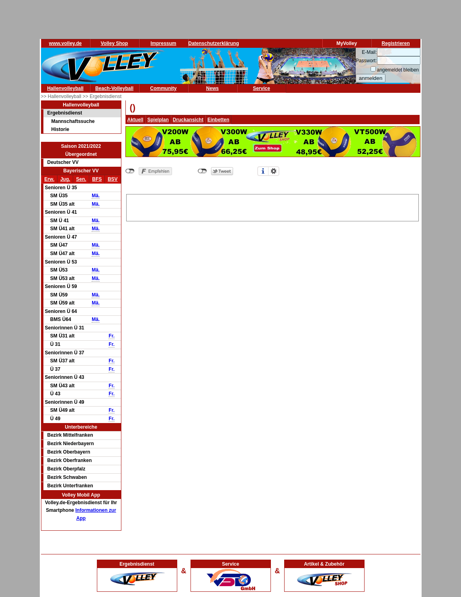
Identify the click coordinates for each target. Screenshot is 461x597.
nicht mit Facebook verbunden (130, 171)
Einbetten (218, 120)
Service (261, 88)
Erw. (49, 179)
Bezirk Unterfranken (70, 486)
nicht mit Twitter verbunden (202, 171)
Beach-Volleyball (114, 88)
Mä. (96, 195)
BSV (113, 179)
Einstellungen (273, 171)
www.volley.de (65, 43)
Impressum (163, 43)
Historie (60, 129)
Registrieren (395, 43)
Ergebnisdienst (64, 113)
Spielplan (158, 120)
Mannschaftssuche (73, 121)
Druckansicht (188, 120)
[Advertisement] (272, 206)
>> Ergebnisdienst (102, 96)
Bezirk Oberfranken (69, 460)
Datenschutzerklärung (213, 43)
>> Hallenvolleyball (62, 96)
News (212, 88)
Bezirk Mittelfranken (70, 435)
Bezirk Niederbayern (70, 443)
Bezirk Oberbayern (68, 452)
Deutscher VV (63, 162)
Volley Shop (114, 43)
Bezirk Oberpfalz (66, 469)
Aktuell (135, 120)
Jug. (65, 179)
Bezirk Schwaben (67, 477)
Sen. (81, 179)
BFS (97, 179)
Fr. (112, 336)
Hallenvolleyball (65, 88)
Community (163, 88)
